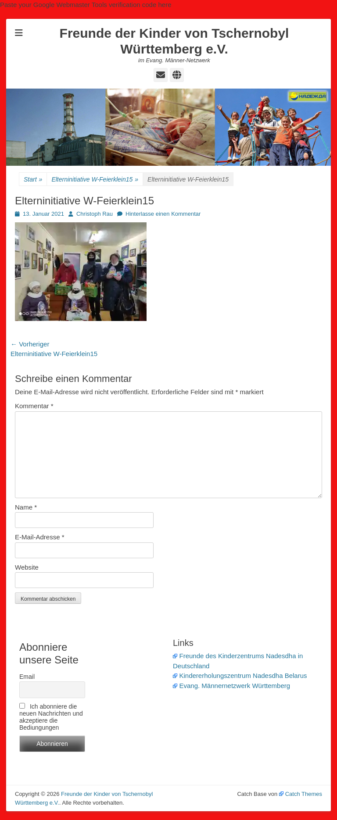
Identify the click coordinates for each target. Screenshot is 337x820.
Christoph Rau (94, 213)
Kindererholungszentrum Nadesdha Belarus (240, 675)
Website (27, 567)
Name (26, 507)
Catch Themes (300, 794)
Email (27, 676)
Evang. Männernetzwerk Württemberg (231, 685)
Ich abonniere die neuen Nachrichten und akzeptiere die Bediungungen (51, 717)
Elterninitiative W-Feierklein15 (94, 179)
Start (33, 179)
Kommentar (34, 406)
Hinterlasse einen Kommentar (163, 213)
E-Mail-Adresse (40, 537)
